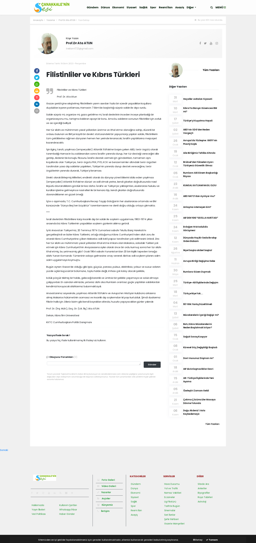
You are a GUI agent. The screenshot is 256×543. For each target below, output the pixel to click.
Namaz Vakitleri (172, 492)
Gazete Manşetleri (174, 523)
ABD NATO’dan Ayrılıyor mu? (199, 196)
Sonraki (4, 450)
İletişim (103, 511)
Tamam (212, 539)
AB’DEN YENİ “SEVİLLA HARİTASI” (200, 217)
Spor (153, 7)
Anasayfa (38, 20)
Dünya (105, 7)
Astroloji (202, 501)
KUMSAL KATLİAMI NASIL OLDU (199, 185)
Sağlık (143, 7)
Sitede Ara (203, 484)
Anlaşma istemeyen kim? (197, 207)
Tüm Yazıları (211, 70)
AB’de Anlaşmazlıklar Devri (198, 369)
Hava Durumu (172, 484)
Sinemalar (169, 510)
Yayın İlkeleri (38, 509)
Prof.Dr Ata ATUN (67, 20)
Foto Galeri (106, 480)
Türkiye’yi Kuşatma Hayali (198, 120)
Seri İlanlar (169, 514)
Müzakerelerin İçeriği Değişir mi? (201, 315)
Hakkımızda (38, 505)
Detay (197, 539)
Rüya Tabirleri (205, 497)
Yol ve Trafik (171, 488)
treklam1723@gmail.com (79, 48)
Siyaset (131, 7)
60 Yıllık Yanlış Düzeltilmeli (197, 304)
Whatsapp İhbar (68, 509)
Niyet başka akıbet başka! (197, 250)
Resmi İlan (166, 7)
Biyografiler (204, 492)
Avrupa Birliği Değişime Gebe (199, 261)
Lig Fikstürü (170, 501)
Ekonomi (118, 7)
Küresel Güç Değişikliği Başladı (200, 347)
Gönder (152, 364)
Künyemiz (105, 504)
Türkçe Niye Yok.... (193, 293)
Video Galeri (106, 486)
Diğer (190, 7)
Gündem (92, 7)
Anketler (202, 488)
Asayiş (179, 7)
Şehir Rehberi (171, 519)
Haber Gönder (67, 514)
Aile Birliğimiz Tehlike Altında (199, 153)
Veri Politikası (39, 514)
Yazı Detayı (83, 20)
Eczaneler (169, 497)
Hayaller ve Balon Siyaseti (197, 99)
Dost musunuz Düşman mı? (198, 358)
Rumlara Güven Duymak (197, 271)
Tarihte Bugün (172, 506)
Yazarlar (51, 20)
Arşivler (103, 498)
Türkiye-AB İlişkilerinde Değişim (200, 282)
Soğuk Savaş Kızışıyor (195, 336)
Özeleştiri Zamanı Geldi (196, 390)
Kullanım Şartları (68, 505)
